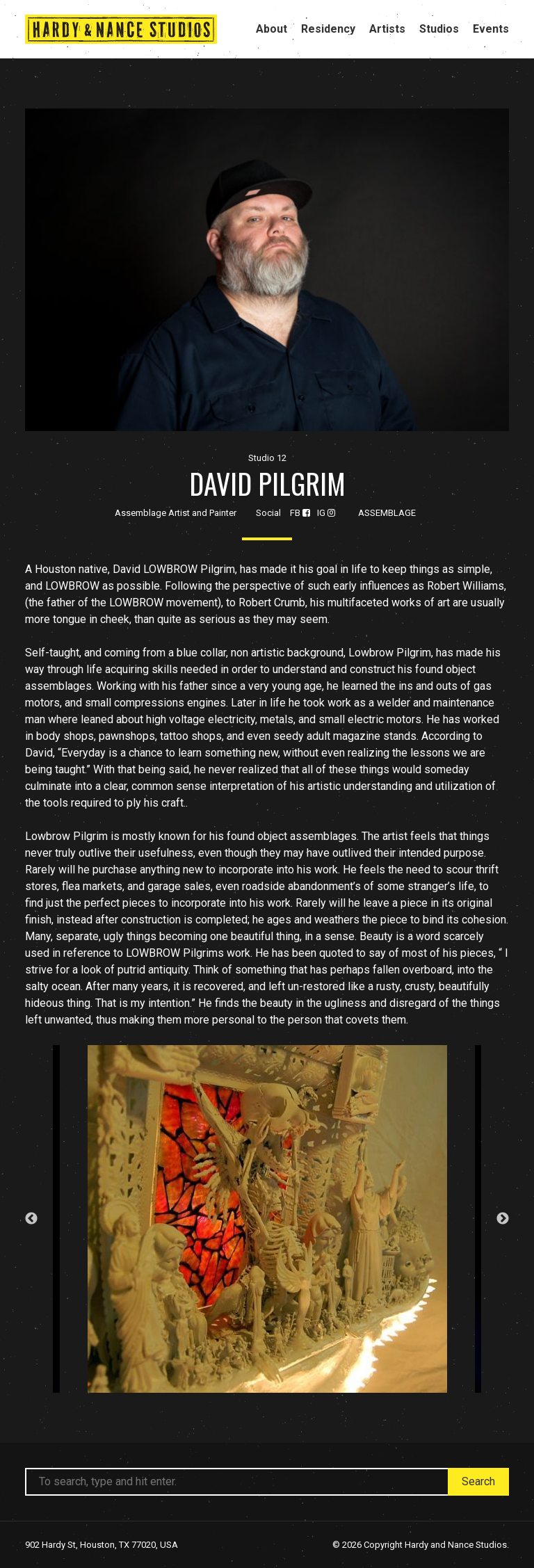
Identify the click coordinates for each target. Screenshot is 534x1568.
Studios (439, 28)
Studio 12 (267, 458)
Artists (387, 28)
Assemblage (387, 513)
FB (300, 513)
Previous (31, 1219)
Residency (328, 28)
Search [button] (478, 1481)
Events (491, 28)
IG (326, 513)
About (271, 28)
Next (503, 1219)
